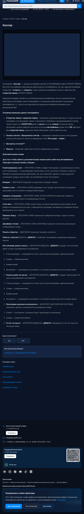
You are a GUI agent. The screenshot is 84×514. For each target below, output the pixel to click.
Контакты (6, 482)
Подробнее (61, 500)
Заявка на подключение (18, 482)
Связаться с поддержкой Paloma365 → (21, 353)
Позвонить (12, 433)
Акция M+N (8, 377)
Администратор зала (11, 372)
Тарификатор (8, 366)
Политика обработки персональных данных (41, 482)
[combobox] (40, 6)
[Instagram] (10, 472)
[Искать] (79, 6)
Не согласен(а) (31, 506)
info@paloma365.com (13, 438)
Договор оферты (61, 482)
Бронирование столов (12, 382)
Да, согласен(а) (14, 506)
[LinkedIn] (31, 472)
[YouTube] (20, 472)
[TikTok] (26, 472)
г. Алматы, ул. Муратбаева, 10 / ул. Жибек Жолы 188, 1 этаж (28, 442)
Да (9, 341)
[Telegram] (15, 472)
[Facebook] (5, 472)
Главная (6, 19)
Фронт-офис (15, 19)
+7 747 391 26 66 (10, 452)
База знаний (7, 479)
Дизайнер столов (10, 387)
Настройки (47, 506)
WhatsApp (10, 465)
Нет (23, 341)
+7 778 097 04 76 (12, 429)
